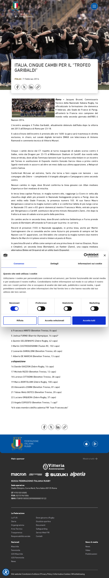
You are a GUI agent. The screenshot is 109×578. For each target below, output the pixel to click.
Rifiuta (20, 320)
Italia (18, 79)
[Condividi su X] (24, 87)
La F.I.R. (14, 518)
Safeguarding (41, 529)
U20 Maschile (17, 554)
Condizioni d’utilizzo (30, 574)
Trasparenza (16, 532)
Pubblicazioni (91, 554)
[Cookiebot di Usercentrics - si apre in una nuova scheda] (85, 255)
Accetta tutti (89, 320)
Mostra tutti (90, 458)
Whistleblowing (78, 574)
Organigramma (17, 525)
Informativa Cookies (62, 574)
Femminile (15, 550)
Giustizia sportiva (43, 521)
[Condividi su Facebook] (17, 87)
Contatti (39, 536)
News (13, 561)
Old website (16, 574)
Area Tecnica (16, 529)
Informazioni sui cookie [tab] (90, 263)
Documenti (40, 525)
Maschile (15, 546)
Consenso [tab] (19, 263)
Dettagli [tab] (54, 263)
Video (87, 550)
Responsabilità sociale (20, 536)
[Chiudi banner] (105, 255)
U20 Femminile (17, 557)
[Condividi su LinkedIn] (31, 87)
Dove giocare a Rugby (45, 518)
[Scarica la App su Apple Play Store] (86, 444)
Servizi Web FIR (43, 532)
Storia (13, 521)
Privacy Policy (46, 574)
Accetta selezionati (54, 320)
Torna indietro (24, 16)
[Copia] (38, 87)
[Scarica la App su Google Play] (95, 444)
